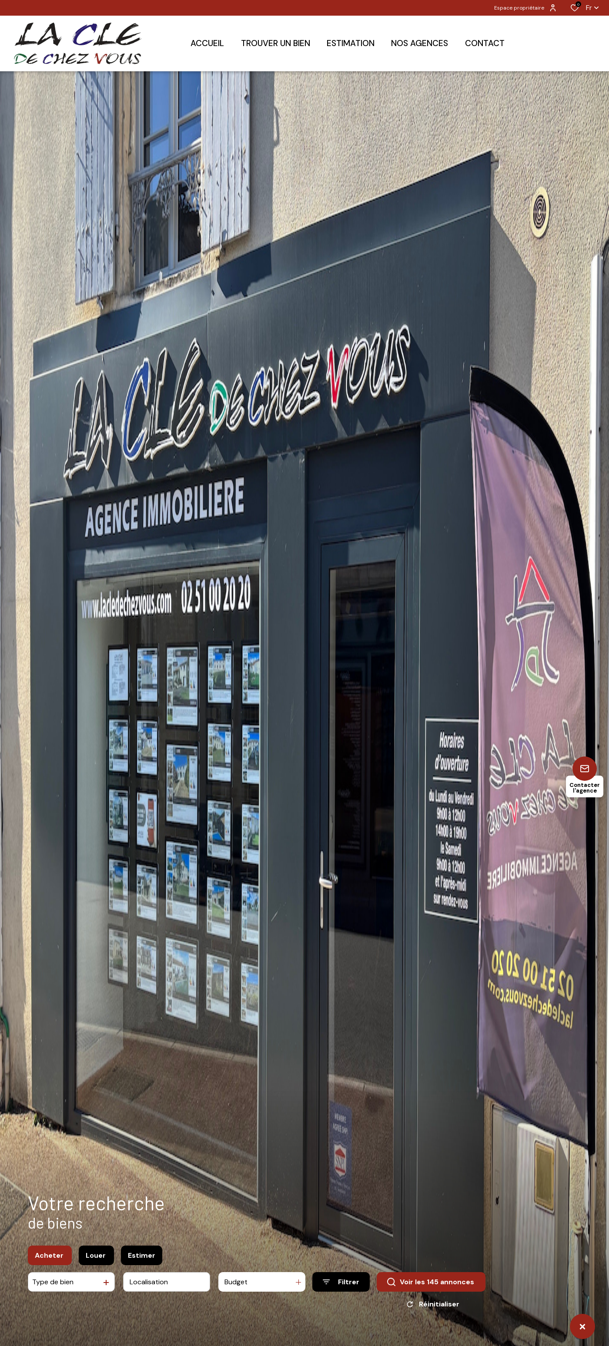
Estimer (141, 1277)
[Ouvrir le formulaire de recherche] (341, 1304)
